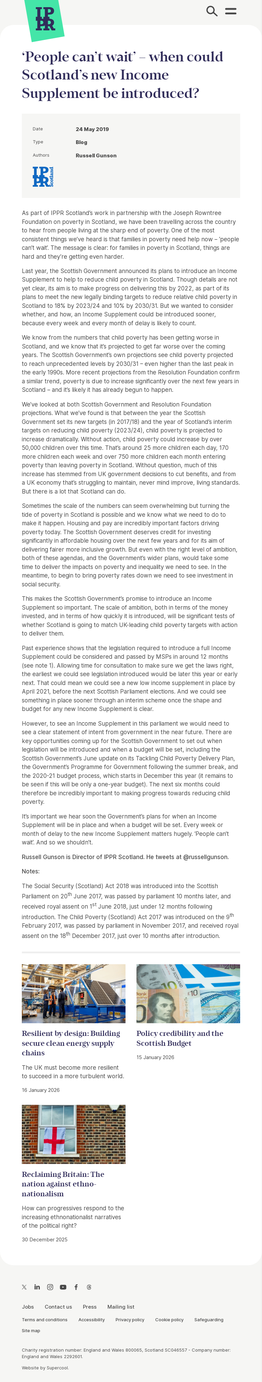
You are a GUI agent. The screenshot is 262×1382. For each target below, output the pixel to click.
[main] (131, 639)
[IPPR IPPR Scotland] (43, 176)
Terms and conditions (45, 1319)
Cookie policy (169, 1319)
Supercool (57, 1367)
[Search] (212, 12)
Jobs (28, 1306)
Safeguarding (208, 1319)
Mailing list (120, 1306)
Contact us (58, 1306)
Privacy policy (130, 1319)
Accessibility (91, 1319)
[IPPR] (45, 17)
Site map (31, 1330)
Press (90, 1306)
